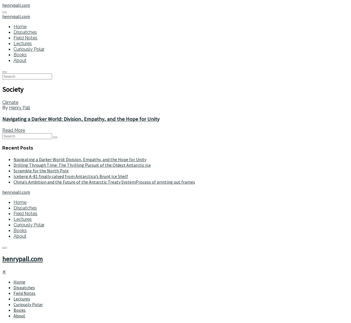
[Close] (4, 272)
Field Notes (25, 38)
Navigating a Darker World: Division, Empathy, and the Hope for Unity (81, 119)
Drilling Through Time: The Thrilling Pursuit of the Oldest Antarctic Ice (82, 165)
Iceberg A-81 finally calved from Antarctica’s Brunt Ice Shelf (71, 176)
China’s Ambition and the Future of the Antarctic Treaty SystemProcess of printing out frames (104, 182)
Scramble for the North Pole (41, 170)
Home (20, 26)
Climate (10, 102)
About (20, 60)
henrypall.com (22, 259)
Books (20, 54)
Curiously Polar (29, 49)
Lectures (23, 43)
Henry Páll (19, 107)
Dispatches (25, 32)
